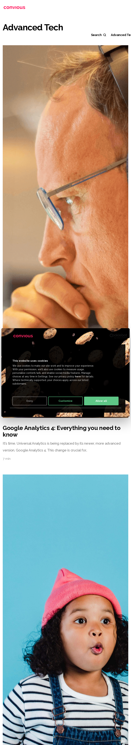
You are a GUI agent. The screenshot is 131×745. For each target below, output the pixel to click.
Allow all (101, 400)
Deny (29, 400)
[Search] (98, 35)
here (78, 376)
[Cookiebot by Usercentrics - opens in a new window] (112, 336)
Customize (65, 400)
